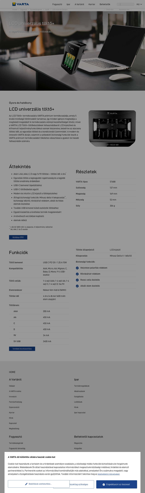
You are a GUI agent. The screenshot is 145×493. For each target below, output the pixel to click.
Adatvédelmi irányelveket (110, 474)
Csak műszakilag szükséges (75, 484)
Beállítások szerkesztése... (31, 484)
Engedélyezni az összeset (118, 484)
